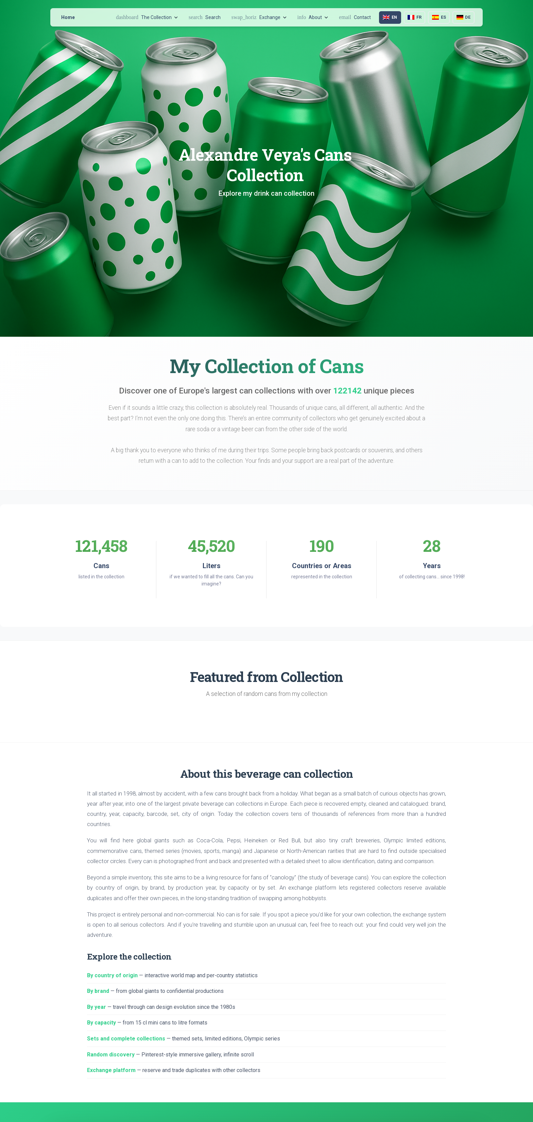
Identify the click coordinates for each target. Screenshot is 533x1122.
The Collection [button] (147, 17)
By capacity (101, 1022)
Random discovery (111, 1054)
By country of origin (112, 975)
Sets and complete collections (126, 1038)
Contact (355, 17)
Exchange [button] (259, 17)
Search (205, 17)
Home (68, 17)
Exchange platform (111, 1070)
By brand (98, 991)
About (312, 17)
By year (96, 1007)
